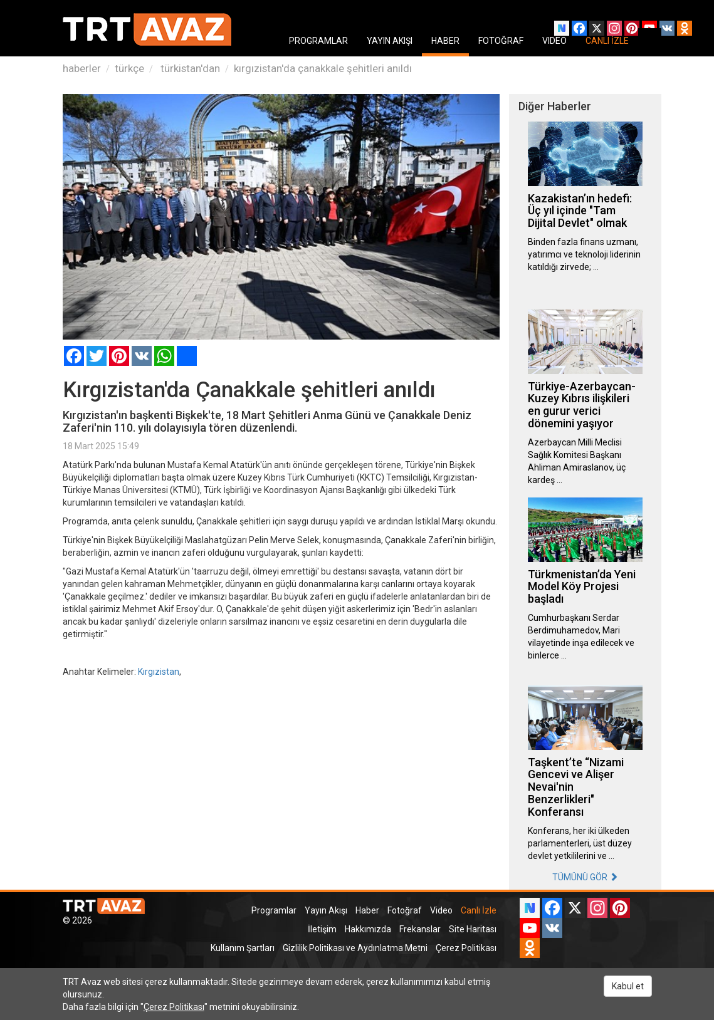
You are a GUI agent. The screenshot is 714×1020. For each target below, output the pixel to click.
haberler (82, 68)
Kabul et (628, 986)
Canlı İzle (478, 910)
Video (441, 910)
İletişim (322, 929)
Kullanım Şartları (243, 948)
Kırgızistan (158, 672)
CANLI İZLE (607, 41)
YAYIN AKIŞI (389, 41)
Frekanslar (420, 929)
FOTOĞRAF (500, 41)
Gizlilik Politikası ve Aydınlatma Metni (355, 948)
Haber (367, 910)
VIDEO (554, 41)
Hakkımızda (368, 929)
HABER (445, 41)
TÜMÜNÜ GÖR (585, 877)
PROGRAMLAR (318, 41)
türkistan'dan (189, 68)
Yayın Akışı (326, 910)
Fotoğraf (404, 910)
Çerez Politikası (466, 948)
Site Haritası (472, 929)
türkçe (129, 68)
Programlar (274, 910)
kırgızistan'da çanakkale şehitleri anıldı (323, 68)
